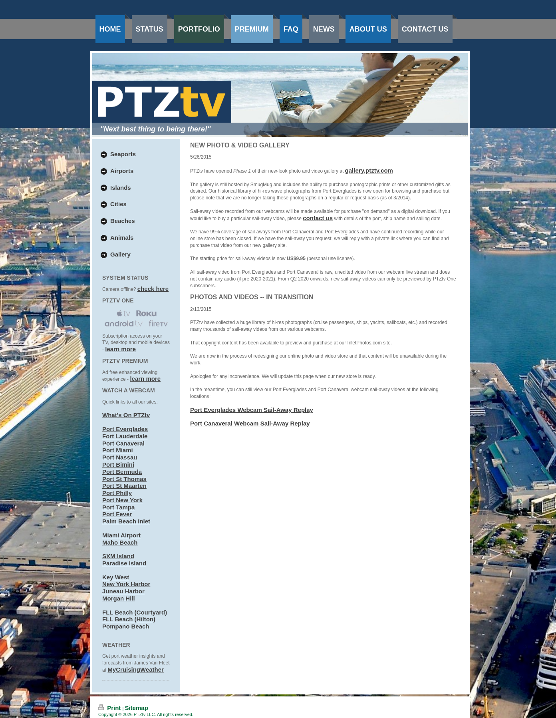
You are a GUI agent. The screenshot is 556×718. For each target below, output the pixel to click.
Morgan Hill (118, 598)
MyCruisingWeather (135, 669)
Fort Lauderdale (124, 436)
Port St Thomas (124, 478)
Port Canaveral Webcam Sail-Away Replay (250, 423)
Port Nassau (119, 457)
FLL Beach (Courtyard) (134, 612)
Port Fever (117, 514)
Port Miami (117, 450)
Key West (115, 577)
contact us (318, 218)
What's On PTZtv (126, 415)
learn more (120, 349)
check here (153, 288)
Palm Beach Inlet (126, 521)
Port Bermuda (122, 471)
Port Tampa (118, 507)
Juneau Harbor (123, 591)
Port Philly (117, 492)
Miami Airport (121, 535)
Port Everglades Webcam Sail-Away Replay (251, 409)
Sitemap (136, 707)
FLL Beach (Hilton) (128, 619)
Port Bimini (118, 464)
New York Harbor (126, 584)
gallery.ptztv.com (369, 170)
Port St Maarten (124, 485)
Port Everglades (125, 429)
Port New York (122, 500)
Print (110, 707)
